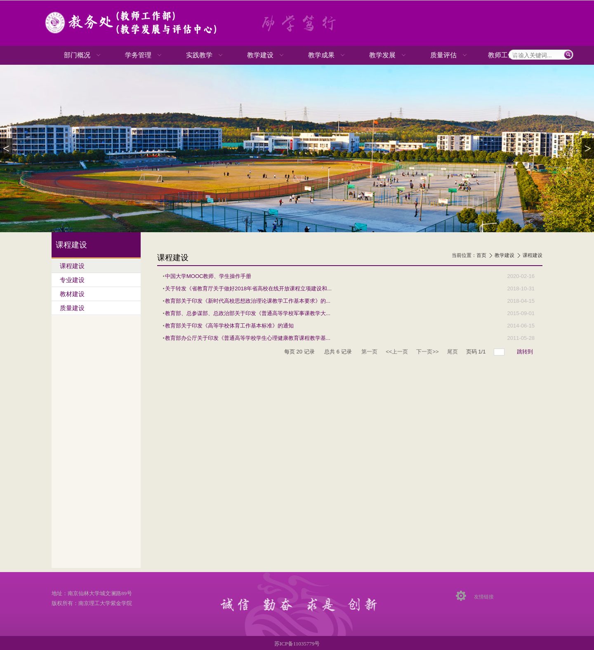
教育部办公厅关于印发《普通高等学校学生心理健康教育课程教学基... (247, 338)
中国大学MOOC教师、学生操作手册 (208, 276)
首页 (481, 255)
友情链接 (484, 597)
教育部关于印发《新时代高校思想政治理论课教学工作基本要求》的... (247, 301)
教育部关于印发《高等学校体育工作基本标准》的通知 (229, 326)
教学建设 (504, 255)
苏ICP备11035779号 (297, 644)
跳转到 (526, 352)
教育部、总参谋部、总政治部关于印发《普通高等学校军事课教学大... (247, 313)
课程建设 (532, 255)
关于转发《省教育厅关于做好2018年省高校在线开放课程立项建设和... (248, 288)
